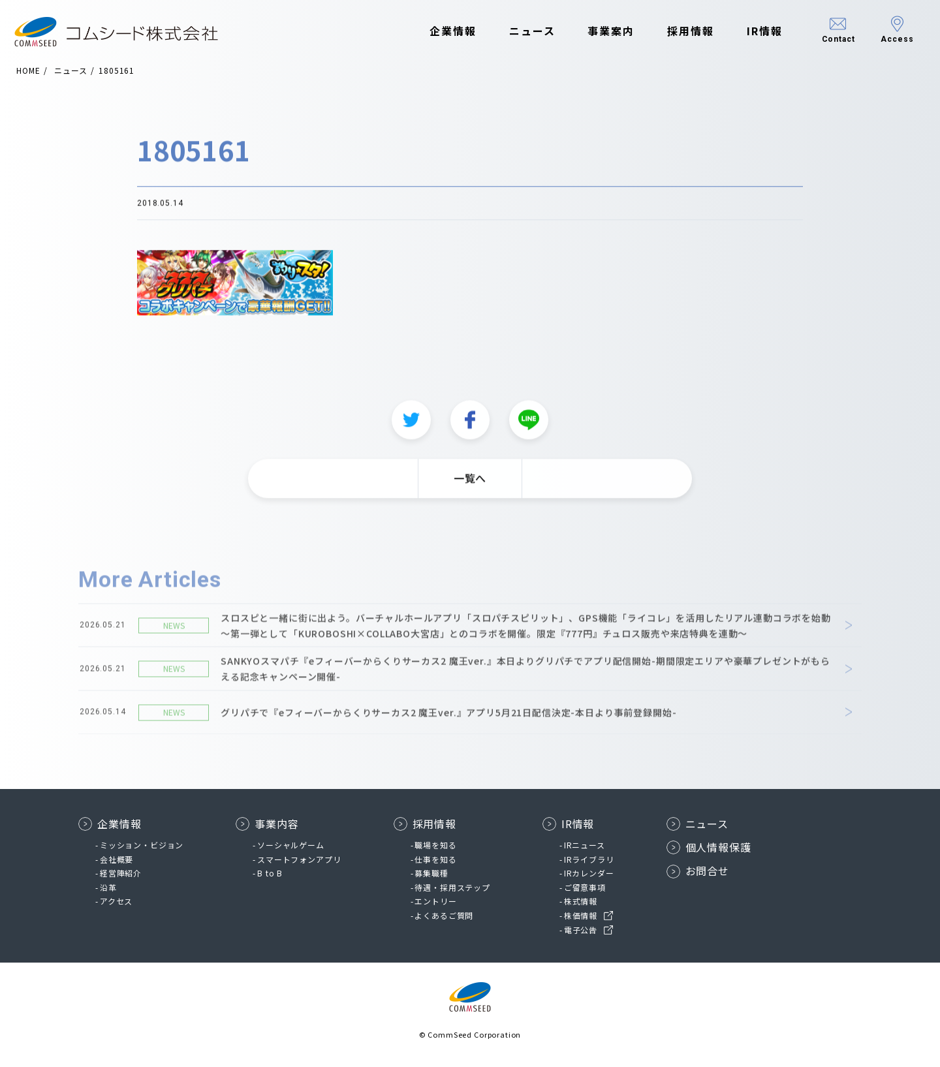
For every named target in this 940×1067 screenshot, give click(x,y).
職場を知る (435, 844)
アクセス (116, 900)
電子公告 (580, 929)
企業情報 (443, 31)
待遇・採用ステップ (452, 887)
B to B (270, 872)
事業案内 (601, 31)
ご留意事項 (585, 887)
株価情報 (580, 915)
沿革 (108, 887)
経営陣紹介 (121, 872)
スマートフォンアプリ (299, 859)
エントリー (435, 900)
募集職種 (431, 872)
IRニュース (584, 844)
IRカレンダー (589, 872)
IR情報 (755, 31)
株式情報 (580, 900)
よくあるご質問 (444, 915)
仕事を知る (435, 859)
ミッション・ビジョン (141, 844)
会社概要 (116, 859)
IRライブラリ (589, 859)
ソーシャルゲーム (290, 844)
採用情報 (681, 31)
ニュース (522, 31)
